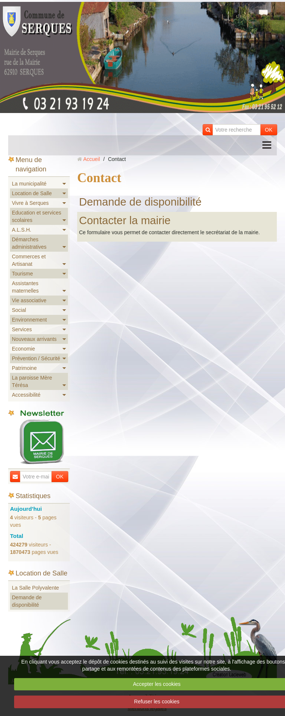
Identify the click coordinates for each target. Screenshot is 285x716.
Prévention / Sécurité (36, 358)
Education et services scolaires (36, 216)
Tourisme (22, 274)
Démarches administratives (29, 243)
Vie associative (29, 300)
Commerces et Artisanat (29, 260)
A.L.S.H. (21, 230)
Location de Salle (32, 193)
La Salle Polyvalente (35, 588)
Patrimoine (24, 368)
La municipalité (29, 184)
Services (22, 329)
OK (268, 130)
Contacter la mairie (125, 220)
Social (19, 310)
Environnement (29, 320)
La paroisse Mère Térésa (32, 381)
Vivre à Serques (30, 203)
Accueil (91, 159)
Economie (23, 349)
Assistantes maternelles (25, 287)
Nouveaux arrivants (34, 339)
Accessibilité (26, 395)
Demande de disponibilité (140, 202)
